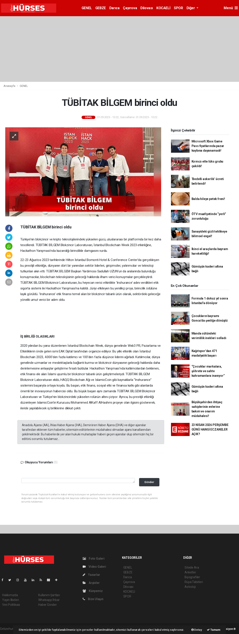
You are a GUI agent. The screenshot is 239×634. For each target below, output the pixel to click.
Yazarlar (91, 574)
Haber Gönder (47, 604)
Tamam (213, 629)
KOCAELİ (163, 8)
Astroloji (190, 586)
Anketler (190, 572)
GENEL (87, 8)
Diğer (191, 8)
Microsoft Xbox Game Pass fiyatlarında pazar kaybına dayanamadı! (208, 146)
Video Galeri (94, 566)
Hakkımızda (10, 595)
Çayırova (130, 8)
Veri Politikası (11, 604)
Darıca (114, 8)
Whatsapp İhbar (48, 600)
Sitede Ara (192, 567)
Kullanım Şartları (49, 595)
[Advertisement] (119, 49)
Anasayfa (9, 86)
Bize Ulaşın (93, 599)
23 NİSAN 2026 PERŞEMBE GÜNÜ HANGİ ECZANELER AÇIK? (210, 429)
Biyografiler (192, 577)
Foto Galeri (94, 558)
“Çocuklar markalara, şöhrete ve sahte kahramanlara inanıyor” (208, 371)
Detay (196, 629)
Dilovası (146, 8)
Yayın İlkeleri (10, 600)
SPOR (178, 8)
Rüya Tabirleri (194, 582)
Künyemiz (93, 591)
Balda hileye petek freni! (208, 199)
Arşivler (91, 583)
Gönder (149, 482)
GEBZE (100, 8)
